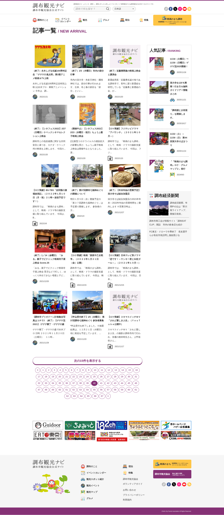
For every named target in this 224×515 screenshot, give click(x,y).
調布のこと (89, 467)
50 (59, 390)
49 (53, 390)
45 (129, 383)
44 (122, 383)
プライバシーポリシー (134, 495)
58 (115, 390)
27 (108, 376)
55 (94, 390)
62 (67, 396)
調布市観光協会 (130, 479)
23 (80, 376)
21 (66, 376)
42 (108, 383)
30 (129, 376)
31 (136, 376)
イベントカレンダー (93, 473)
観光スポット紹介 (92, 479)
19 (53, 376)
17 (39, 376)
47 (39, 390)
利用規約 (127, 500)
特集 (128, 473)
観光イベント (90, 486)
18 (46, 376)
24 (87, 376)
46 (136, 383)
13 (115, 370)
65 (88, 396)
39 (87, 383)
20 (59, 376)
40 (94, 383)
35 (59, 383)
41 (101, 383)
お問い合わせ (129, 490)
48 (46, 390)
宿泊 (128, 467)
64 (81, 396)
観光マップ (89, 492)
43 (115, 383)
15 (129, 370)
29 (122, 376)
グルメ (87, 499)
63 (74, 396)
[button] (124, 9)
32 (39, 383)
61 (136, 390)
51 (66, 390)
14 (122, 370)
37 (73, 383)
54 (87, 390)
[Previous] (37, 370)
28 (115, 376)
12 (109, 370)
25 (94, 376)
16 (136, 370)
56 (101, 390)
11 (102, 370)
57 (108, 390)
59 (122, 390)
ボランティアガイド (132, 484)
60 (129, 390)
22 (73, 376)
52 (73, 390)
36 (66, 383)
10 (95, 370)
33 (46, 383)
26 (101, 376)
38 (80, 383)
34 (53, 383)
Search (107, 8)
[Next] (108, 396)
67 (102, 396)
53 (80, 390)
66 (95, 396)
